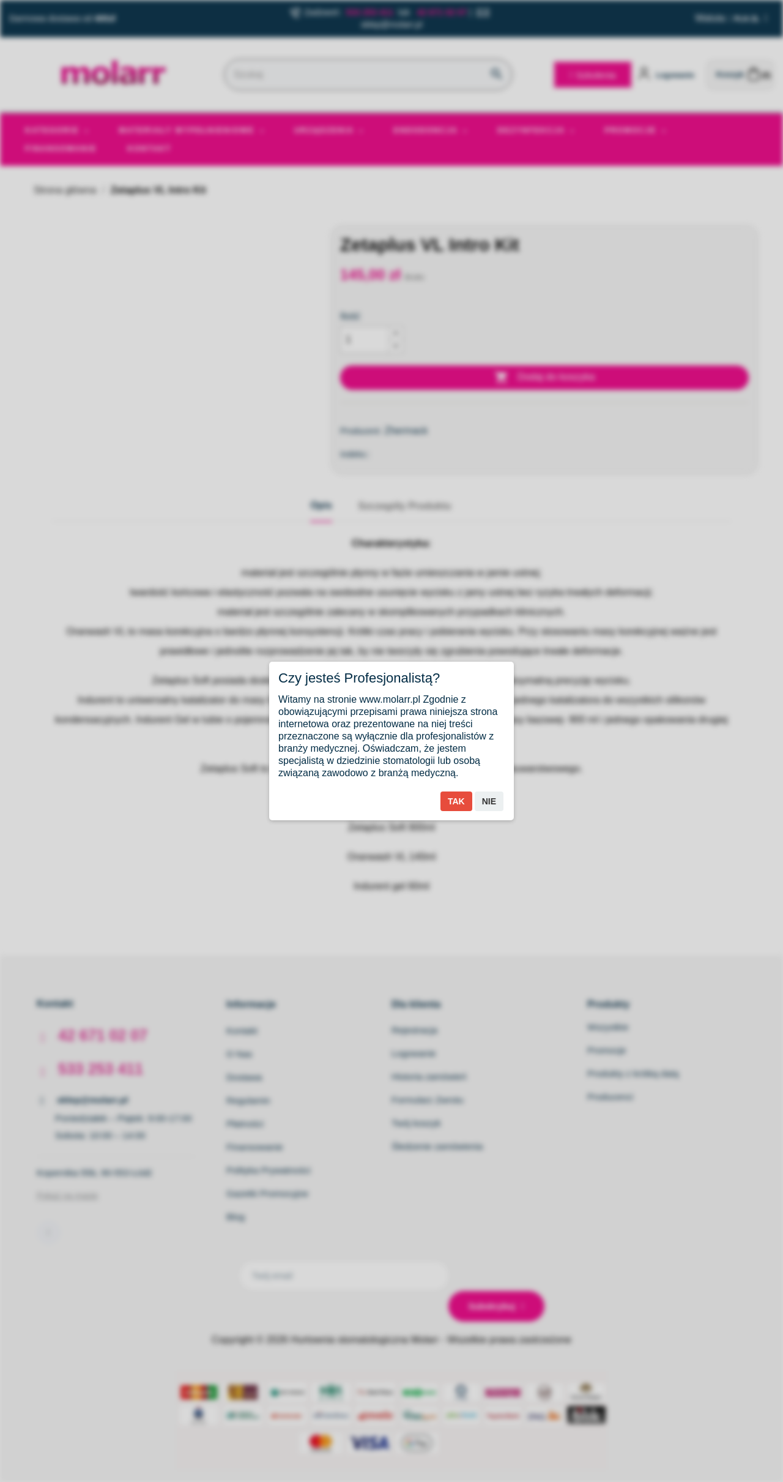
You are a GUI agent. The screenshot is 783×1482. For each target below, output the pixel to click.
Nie (489, 801)
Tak (456, 801)
